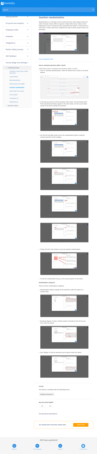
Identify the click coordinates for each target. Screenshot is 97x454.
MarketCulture (14, 102)
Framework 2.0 (14, 98)
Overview (42, 11)
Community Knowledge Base (57, 11)
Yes (42, 406)
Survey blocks (14, 76)
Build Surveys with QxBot (17, 84)
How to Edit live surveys (17, 91)
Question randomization (17, 87)
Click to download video (46, 59)
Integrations (17, 43)
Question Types (11, 105)
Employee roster (17, 30)
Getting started (17, 17)
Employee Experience (46, 394)
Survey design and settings (17, 63)
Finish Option (14, 95)
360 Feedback (17, 56)
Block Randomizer (15, 80)
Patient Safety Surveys (17, 49)
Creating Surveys (12, 68)
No (50, 406)
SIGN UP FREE (81, 425)
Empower (17, 36)
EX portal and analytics (17, 23)
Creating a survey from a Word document (19, 72)
